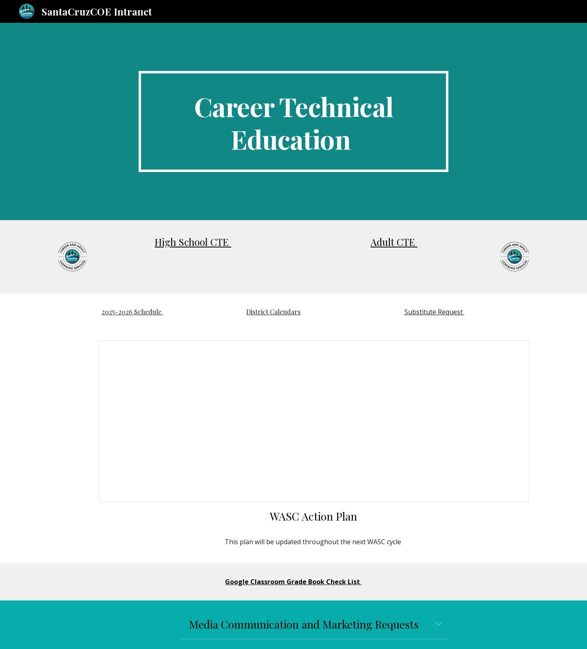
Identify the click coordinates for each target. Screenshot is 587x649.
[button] (438, 624)
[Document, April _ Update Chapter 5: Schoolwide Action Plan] (313, 421)
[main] (293, 121)
